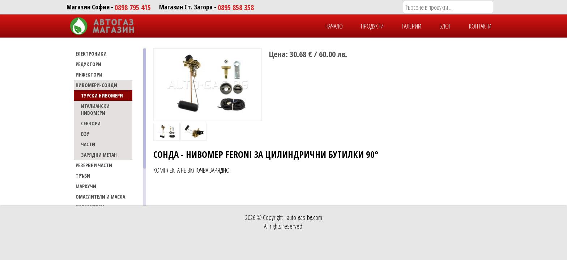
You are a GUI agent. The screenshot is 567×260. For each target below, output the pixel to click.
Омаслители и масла (100, 196)
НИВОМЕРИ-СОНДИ (96, 85)
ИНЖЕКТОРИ (89, 74)
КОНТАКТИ (480, 26)
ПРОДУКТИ (372, 26)
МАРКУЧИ (86, 186)
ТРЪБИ (83, 175)
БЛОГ (445, 26)
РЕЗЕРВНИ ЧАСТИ (94, 165)
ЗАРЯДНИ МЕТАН (99, 154)
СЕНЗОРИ (91, 123)
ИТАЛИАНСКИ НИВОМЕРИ (95, 109)
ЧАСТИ (88, 144)
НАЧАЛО (334, 26)
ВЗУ (85, 133)
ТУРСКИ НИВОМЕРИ (102, 95)
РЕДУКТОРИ (88, 64)
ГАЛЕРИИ (411, 26)
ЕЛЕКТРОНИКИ (91, 53)
